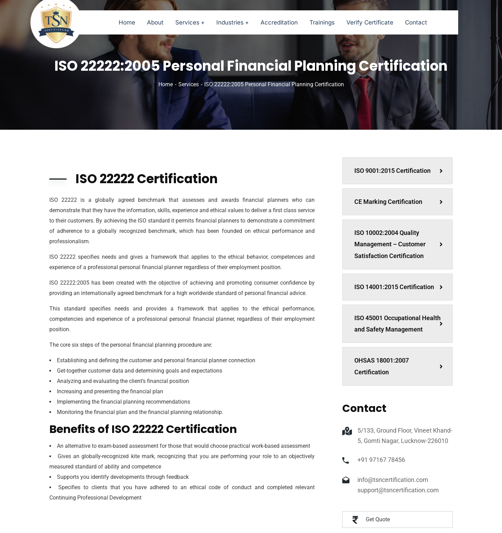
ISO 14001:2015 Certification (398, 286)
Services (188, 84)
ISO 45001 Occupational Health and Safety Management (398, 323)
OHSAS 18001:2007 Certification (398, 366)
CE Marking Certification (398, 201)
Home (165, 84)
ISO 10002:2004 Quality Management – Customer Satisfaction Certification (398, 244)
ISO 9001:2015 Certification (398, 170)
